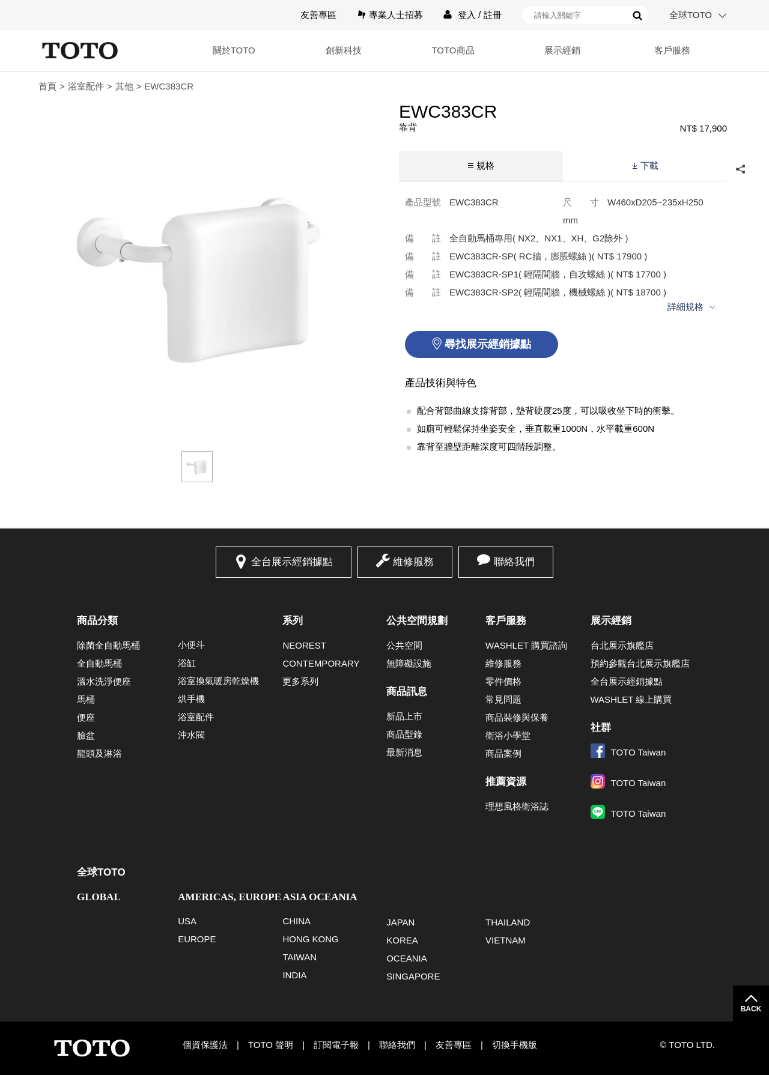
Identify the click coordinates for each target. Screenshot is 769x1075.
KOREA (402, 940)
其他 (124, 86)
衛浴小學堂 (507, 735)
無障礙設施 (408, 663)
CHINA (296, 921)
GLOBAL (99, 897)
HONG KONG (310, 939)
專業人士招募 (396, 15)
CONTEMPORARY (320, 663)
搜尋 (637, 15)
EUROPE (197, 939)
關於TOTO (234, 50)
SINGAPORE (413, 976)
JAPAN (400, 922)
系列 (292, 620)
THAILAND (507, 922)
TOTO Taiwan (628, 752)
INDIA (294, 975)
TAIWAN (299, 957)
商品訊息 (406, 691)
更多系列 (300, 681)
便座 (86, 717)
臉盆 (86, 735)
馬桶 (86, 699)
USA (187, 921)
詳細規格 (685, 306)
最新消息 (404, 752)
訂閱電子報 (336, 1045)
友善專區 (318, 15)
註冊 (493, 15)
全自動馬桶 (99, 663)
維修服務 (413, 562)
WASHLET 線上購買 (631, 699)
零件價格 (503, 681)
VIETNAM (505, 940)
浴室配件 (86, 86)
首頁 (47, 86)
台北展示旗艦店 (622, 645)
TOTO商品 (452, 50)
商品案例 (503, 753)
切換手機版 (514, 1045)
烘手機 (191, 699)
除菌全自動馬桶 (108, 645)
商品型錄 (404, 734)
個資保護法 (205, 1045)
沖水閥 (191, 735)
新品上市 (404, 716)
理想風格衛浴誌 (517, 806)
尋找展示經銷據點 (488, 344)
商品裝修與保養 (517, 717)
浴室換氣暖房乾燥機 (218, 681)
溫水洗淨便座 (104, 681)
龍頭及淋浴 (99, 753)
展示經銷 (562, 50)
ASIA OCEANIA (319, 897)
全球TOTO (690, 15)
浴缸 (187, 663)
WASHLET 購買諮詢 (526, 645)
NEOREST (304, 645)
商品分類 (97, 620)
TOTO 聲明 (270, 1045)
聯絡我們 (514, 562)
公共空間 (404, 645)
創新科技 (344, 50)
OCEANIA (406, 958)
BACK (751, 1009)
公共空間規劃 (417, 620)
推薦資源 (505, 781)
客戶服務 (672, 50)
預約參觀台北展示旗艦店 (640, 663)
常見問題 (503, 699)
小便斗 (191, 645)
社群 (601, 727)
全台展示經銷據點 (292, 562)
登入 (467, 15)
